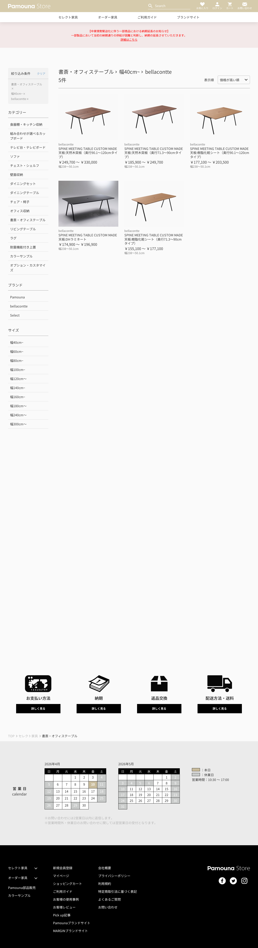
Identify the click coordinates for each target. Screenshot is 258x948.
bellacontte (18, 99)
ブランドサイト (188, 17)
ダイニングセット (23, 183)
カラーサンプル (21, 256)
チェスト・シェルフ (24, 165)
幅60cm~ (16, 351)
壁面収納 (16, 174)
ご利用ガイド (147, 17)
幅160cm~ (17, 396)
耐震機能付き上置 (23, 247)
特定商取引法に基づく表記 (117, 891)
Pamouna (17, 297)
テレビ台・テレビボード (28, 147)
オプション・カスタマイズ (28, 267)
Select (15, 315)
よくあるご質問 (109, 899)
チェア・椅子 (19, 201)
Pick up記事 (62, 915)
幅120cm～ (18, 378)
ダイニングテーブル (24, 192)
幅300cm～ (18, 424)
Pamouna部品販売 (22, 887)
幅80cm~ (16, 360)
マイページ (61, 875)
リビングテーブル (23, 228)
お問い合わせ (108, 907)
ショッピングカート (67, 883)
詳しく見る (38, 708)
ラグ (13, 238)
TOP (11, 735)
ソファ (15, 156)
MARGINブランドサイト (70, 930)
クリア (41, 74)
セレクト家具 (68, 17)
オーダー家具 (107, 17)
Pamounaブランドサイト (71, 922)
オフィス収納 (19, 210)
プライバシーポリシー (114, 875)
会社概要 (104, 867)
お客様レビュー (64, 907)
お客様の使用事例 (66, 899)
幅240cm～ (18, 414)
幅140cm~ (17, 387)
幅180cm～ (18, 405)
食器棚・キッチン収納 (26, 124)
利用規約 (104, 883)
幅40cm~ (17, 94)
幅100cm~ (17, 369)
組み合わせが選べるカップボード (28, 136)
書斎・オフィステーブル (26, 84)
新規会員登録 (62, 867)
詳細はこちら (129, 39)
